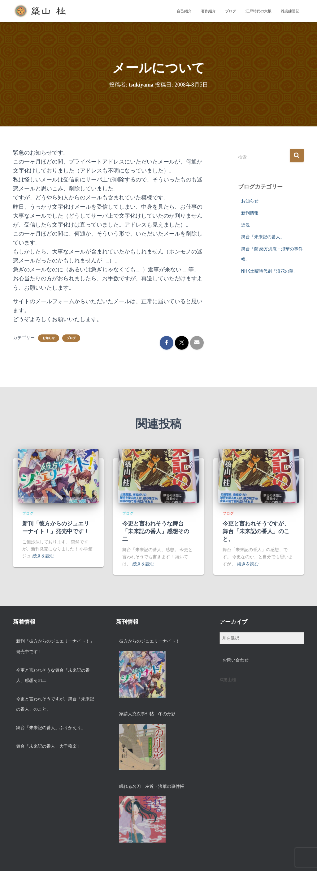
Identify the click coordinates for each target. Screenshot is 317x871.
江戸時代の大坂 (258, 11)
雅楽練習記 (290, 11)
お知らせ (48, 338)
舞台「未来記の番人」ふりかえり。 (50, 727)
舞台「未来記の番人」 (262, 236)
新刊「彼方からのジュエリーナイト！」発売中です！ (55, 646)
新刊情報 (249, 212)
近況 (245, 225)
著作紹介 (208, 11)
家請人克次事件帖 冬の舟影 (147, 713)
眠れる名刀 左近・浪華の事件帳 (151, 786)
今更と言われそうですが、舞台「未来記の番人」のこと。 (256, 531)
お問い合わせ (236, 659)
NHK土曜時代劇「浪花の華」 (269, 271)
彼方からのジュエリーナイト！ (149, 641)
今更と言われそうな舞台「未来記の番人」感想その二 (155, 531)
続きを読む (43, 555)
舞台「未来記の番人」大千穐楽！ (48, 746)
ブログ (230, 11)
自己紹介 (184, 11)
